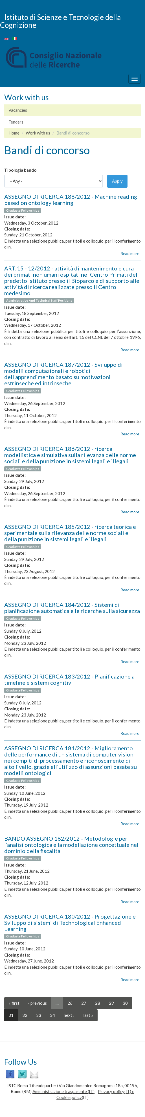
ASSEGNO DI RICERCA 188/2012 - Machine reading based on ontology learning (70, 199)
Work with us (38, 132)
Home (13, 132)
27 (83, 1003)
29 (111, 1003)
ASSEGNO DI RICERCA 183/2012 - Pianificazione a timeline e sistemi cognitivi (69, 679)
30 (125, 1003)
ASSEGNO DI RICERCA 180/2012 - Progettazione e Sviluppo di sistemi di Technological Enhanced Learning (70, 922)
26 (69, 1003)
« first (14, 1003)
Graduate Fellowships (22, 210)
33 (38, 1015)
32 (24, 1015)
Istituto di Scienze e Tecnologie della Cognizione (60, 21)
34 (52, 1015)
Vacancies (17, 110)
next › (69, 1015)
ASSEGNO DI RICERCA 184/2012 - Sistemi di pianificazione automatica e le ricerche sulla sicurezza (72, 607)
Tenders (15, 121)
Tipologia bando (20, 170)
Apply (117, 180)
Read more (129, 253)
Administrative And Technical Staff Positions (39, 301)
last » (88, 1015)
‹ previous (37, 1003)
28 (97, 1003)
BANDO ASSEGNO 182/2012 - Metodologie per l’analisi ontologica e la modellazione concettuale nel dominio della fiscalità (71, 844)
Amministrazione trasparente (59, 1091)
